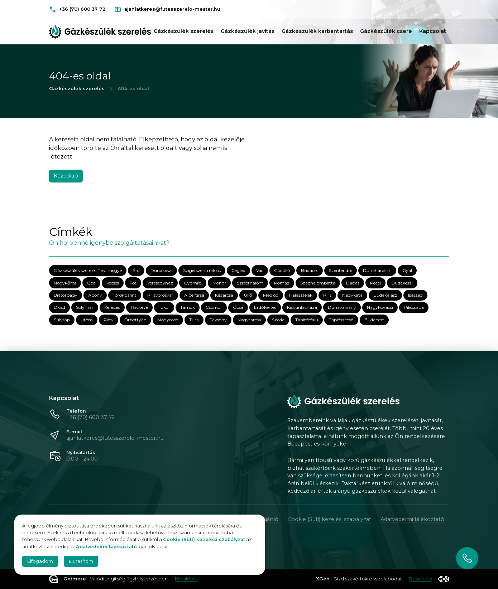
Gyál (407, 270)
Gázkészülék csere (386, 31)
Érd (136, 270)
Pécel (375, 283)
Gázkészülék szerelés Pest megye (88, 270)
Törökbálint (125, 295)
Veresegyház (160, 283)
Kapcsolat (432, 31)
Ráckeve (139, 307)
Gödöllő (282, 270)
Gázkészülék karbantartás (317, 31)
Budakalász (385, 295)
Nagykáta (352, 295)
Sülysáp (62, 319)
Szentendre (340, 270)
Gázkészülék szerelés (184, 31)
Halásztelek (300, 295)
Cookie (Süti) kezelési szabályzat (329, 519)
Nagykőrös (65, 283)
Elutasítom (81, 561)
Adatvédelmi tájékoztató (412, 519)
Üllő (248, 295)
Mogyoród (167, 319)
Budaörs (309, 270)
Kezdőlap (66, 175)
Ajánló (270, 519)
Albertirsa (194, 295)
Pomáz (281, 283)
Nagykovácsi (380, 307)
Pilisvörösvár (160, 295)
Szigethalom (250, 283)
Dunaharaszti (377, 270)
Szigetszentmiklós (202, 270)
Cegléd (238, 270)
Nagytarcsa (249, 319)
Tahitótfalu (306, 319)
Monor (219, 283)
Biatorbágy (65, 295)
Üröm (87, 319)
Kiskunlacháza (302, 307)
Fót (133, 283)
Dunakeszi (161, 270)
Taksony (218, 319)
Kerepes (112, 307)
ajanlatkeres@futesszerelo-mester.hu (115, 438)
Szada (278, 319)
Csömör (214, 307)
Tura (194, 319)
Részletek (186, 578)
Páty (109, 319)
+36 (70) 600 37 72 (90, 417)
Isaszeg (415, 295)
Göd (91, 283)
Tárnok (187, 307)
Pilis (327, 295)
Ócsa (238, 307)
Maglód (270, 295)
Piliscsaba (414, 307)
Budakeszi (402, 283)
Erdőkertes (265, 307)
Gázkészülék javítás (247, 31)
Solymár (85, 307)
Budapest (374, 319)
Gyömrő (193, 283)
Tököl (164, 307)
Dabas (352, 283)
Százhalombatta (317, 283)
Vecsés (112, 283)
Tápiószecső (341, 319)
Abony (95, 295)
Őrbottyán (135, 319)
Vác (259, 270)
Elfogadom (40, 561)
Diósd (59, 307)
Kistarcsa (224, 295)
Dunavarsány (342, 307)
